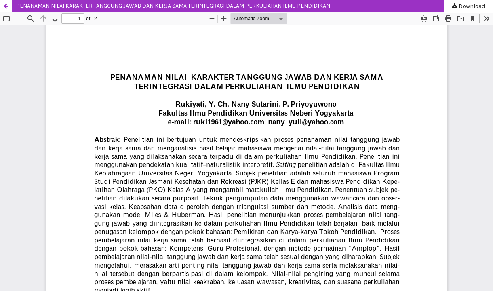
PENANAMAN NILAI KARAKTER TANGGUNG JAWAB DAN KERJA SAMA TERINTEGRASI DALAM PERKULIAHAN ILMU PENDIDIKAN (173, 5)
